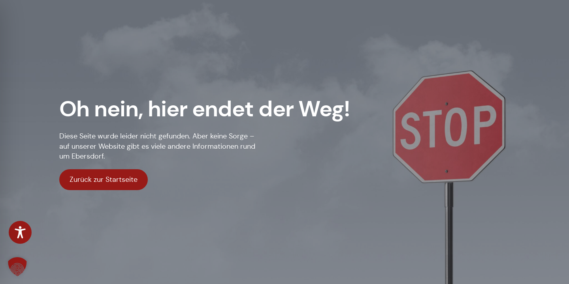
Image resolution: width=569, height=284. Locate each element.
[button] (17, 266)
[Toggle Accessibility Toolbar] (20, 232)
